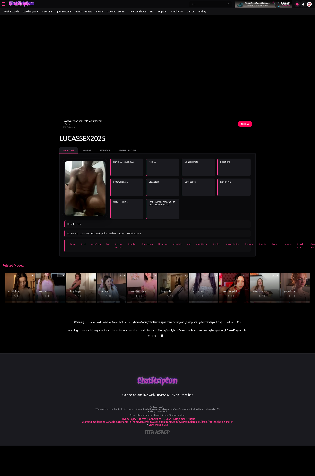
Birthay (202, 11)
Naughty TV (177, 11)
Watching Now (30, 11)
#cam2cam (96, 244)
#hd (189, 244)
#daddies (132, 244)
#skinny (288, 244)
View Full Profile (127, 150)
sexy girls (47, 11)
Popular (162, 11)
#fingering (162, 244)
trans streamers (83, 11)
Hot (152, 11)
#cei (108, 244)
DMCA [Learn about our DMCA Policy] (167, 418)
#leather (216, 244)
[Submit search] (228, 4)
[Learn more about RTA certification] (150, 432)
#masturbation (232, 244)
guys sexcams (63, 11)
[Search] (208, 4)
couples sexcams (116, 11)
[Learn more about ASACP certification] (162, 432)
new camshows (138, 11)
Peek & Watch (11, 11)
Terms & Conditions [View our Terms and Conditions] (150, 418)
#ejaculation (147, 244)
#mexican (249, 244)
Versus (190, 11)
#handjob (177, 244)
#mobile (262, 244)
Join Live (245, 124)
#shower (275, 244)
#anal (83, 244)
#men (72, 244)
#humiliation (201, 244)
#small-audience (301, 245)
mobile (99, 11)
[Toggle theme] (303, 4)
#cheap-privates (118, 245)
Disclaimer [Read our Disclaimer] (179, 418)
